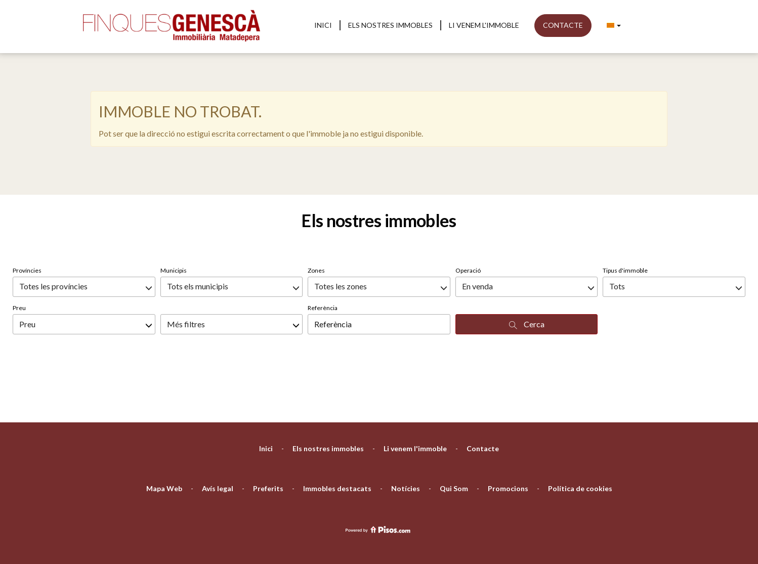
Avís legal (217, 435)
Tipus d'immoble (625, 217)
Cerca (526, 271)
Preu (19, 254)
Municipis (173, 217)
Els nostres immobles (390, 25)
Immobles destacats (337, 435)
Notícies (405, 435)
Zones (316, 217)
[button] (613, 25)
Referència (323, 254)
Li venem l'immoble (484, 25)
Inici (323, 25)
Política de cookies (580, 435)
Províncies (27, 217)
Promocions (508, 435)
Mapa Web (164, 435)
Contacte (563, 25)
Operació (468, 217)
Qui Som (454, 435)
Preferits (268, 435)
